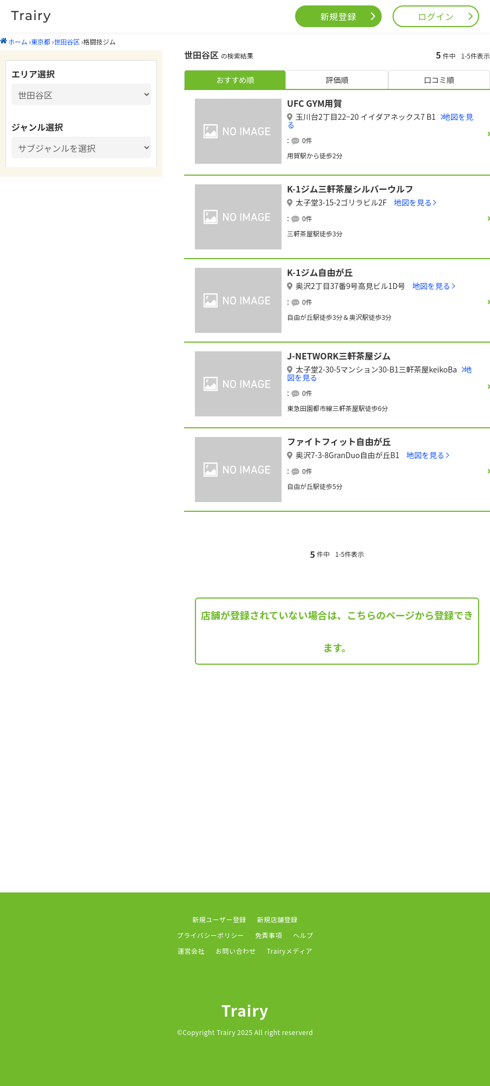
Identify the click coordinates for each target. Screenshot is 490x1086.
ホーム (14, 41)
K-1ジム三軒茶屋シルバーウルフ (350, 188)
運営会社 (191, 950)
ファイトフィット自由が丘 (339, 441)
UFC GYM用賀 (314, 103)
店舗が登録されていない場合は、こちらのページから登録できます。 (337, 631)
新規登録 (339, 16)
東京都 (40, 41)
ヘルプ (303, 935)
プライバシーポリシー (211, 935)
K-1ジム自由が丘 (319, 272)
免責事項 (268, 935)
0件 (307, 140)
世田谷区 (67, 41)
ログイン (436, 16)
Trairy (245, 1010)
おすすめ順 (235, 79)
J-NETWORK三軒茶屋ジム (339, 355)
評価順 (336, 79)
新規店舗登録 (277, 919)
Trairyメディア (289, 950)
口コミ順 (439, 79)
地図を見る (413, 202)
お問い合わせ (235, 950)
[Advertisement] (337, 762)
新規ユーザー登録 (219, 919)
